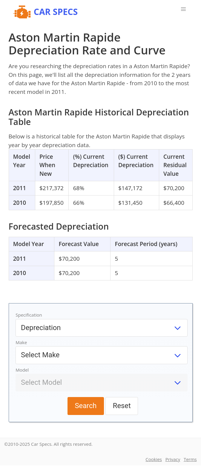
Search (85, 406)
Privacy (172, 459)
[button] (183, 9)
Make (21, 342)
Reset (122, 406)
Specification (29, 315)
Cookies (153, 459)
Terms (190, 459)
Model (22, 370)
